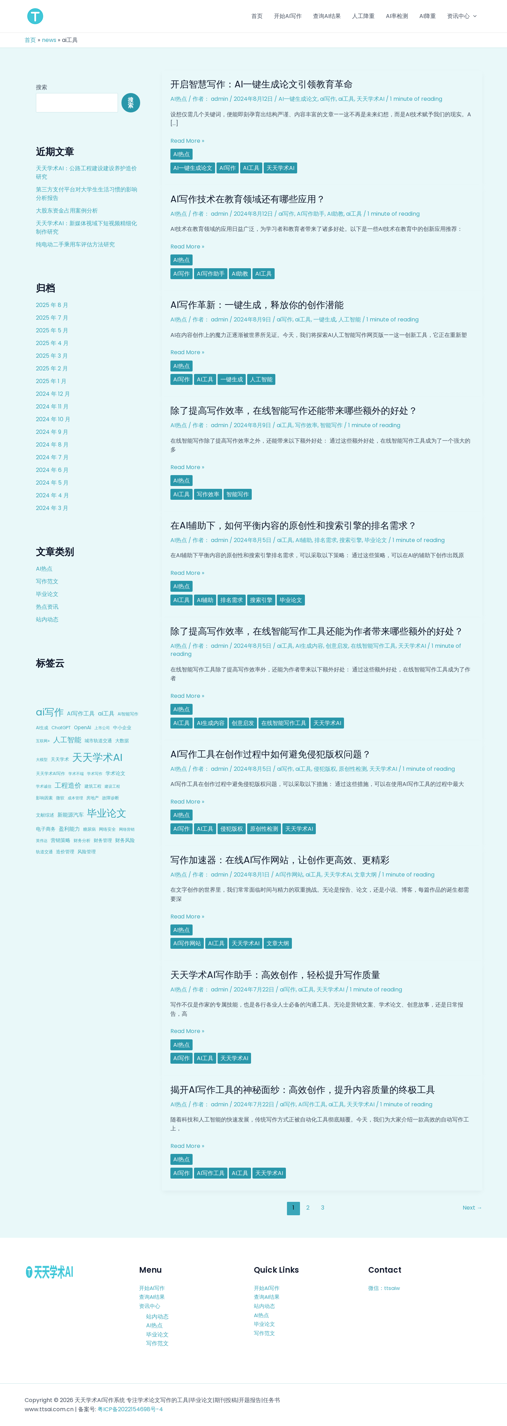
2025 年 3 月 (52, 356)
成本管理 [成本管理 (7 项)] (75, 798)
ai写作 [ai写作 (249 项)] (50, 712)
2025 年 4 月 (52, 343)
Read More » (187, 141)
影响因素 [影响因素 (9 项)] (44, 798)
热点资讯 (47, 607)
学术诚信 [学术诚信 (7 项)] (43, 786)
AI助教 (335, 214)
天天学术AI (370, 99)
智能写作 (331, 425)
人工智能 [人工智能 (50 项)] (67, 740)
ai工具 (346, 99)
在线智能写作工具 (373, 646)
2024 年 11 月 (52, 406)
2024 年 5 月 (52, 483)
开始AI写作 (153, 1288)
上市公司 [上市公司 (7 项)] (102, 728)
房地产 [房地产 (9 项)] (92, 798)
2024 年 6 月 (52, 470)
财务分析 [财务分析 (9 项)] (82, 840)
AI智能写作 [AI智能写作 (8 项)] (128, 714)
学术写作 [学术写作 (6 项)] (94, 773)
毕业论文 (47, 594)
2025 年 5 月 (52, 330)
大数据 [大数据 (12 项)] (122, 740)
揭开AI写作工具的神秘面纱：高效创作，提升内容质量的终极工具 (302, 1089)
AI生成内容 (309, 646)
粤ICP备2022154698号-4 (130, 1409)
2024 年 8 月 (52, 445)
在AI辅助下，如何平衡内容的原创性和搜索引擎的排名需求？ (293, 525)
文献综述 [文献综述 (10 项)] (45, 815)
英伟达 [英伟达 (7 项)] (42, 840)
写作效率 (306, 425)
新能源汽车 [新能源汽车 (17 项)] (70, 814)
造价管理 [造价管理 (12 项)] (65, 851)
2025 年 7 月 (52, 318)
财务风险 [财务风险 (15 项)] (125, 840)
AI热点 (44, 569)
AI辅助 (303, 540)
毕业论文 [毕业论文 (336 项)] (106, 813)
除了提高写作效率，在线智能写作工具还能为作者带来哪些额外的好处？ (316, 631)
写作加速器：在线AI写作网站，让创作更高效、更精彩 (279, 860)
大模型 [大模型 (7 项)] (42, 759)
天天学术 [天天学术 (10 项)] (60, 759)
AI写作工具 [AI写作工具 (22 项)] (81, 713)
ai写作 (328, 99)
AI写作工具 (312, 1104)
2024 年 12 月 (53, 394)
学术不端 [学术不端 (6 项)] (76, 773)
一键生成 (324, 319)
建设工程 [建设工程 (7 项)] (112, 786)
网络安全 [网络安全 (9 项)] (107, 829)
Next (472, 1208)
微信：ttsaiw (385, 1288)
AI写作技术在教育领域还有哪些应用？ (247, 199)
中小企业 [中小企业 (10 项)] (122, 728)
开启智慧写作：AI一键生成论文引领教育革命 (261, 84)
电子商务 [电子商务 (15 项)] (46, 828)
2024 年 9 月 (52, 432)
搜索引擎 (350, 540)
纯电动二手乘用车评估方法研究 (75, 244)
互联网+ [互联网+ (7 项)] (43, 741)
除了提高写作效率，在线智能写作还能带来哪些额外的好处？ (294, 410)
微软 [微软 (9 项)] (60, 798)
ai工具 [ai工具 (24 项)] (106, 713)
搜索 (41, 87)
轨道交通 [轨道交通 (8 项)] (44, 852)
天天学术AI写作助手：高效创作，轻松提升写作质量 (275, 975)
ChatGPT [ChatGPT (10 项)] (61, 728)
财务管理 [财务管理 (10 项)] (103, 840)
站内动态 (47, 619)
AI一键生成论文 (298, 99)
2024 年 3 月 (52, 508)
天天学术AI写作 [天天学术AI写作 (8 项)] (50, 773)
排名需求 (325, 540)
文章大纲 (365, 875)
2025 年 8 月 (52, 305)
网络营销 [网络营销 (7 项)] (126, 829)
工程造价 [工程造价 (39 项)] (68, 785)
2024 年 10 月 (53, 419)
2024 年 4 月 (52, 495)
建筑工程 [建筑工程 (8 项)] (92, 786)
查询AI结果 (153, 1297)
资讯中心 (150, 1306)
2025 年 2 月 (52, 368)
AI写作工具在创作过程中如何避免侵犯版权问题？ (270, 754)
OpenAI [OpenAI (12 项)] (82, 727)
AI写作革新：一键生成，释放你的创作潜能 (257, 305)
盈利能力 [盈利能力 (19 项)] (69, 828)
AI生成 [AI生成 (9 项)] (42, 728)
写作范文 (47, 581)
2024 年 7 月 (52, 457)
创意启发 (337, 646)
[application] (473, 16)
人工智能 (349, 319)
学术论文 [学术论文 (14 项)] (115, 773)
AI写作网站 (289, 875)
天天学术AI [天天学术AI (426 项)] (97, 757)
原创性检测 (353, 769)
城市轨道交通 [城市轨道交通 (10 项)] (98, 741)
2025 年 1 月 (51, 381)
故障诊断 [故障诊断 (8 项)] (110, 798)
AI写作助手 (311, 214)
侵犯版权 (325, 769)
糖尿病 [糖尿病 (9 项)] (89, 829)
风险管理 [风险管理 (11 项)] (86, 851)
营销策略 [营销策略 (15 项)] (60, 840)
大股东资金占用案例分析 (67, 211)
